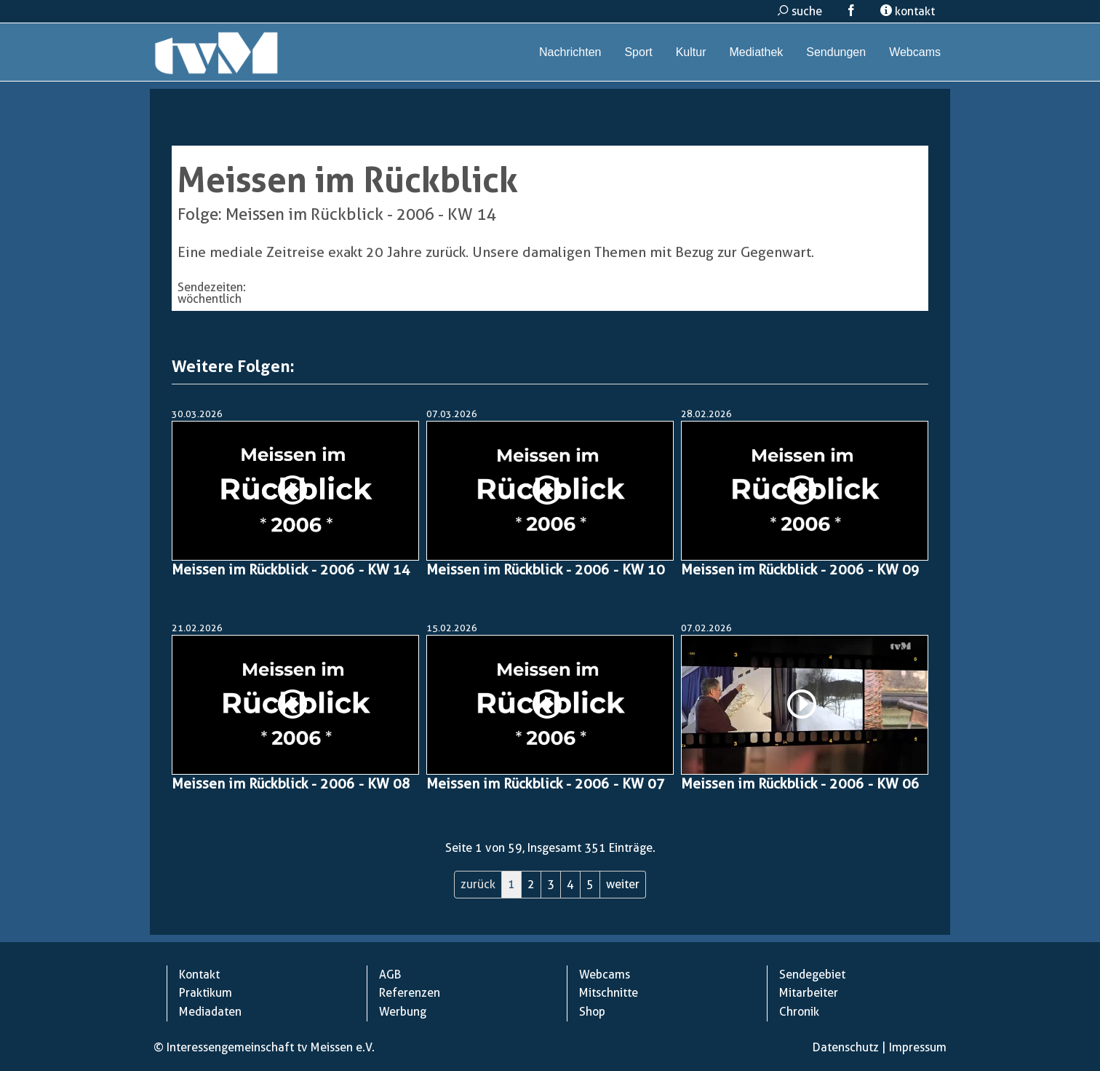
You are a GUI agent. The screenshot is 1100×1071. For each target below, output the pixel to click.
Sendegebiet (812, 974)
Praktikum (205, 993)
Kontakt (199, 974)
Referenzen (409, 993)
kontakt (907, 11)
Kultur (691, 52)
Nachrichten (570, 52)
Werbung (402, 1012)
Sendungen (836, 52)
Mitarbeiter (808, 993)
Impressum (917, 1047)
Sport (638, 52)
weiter (622, 884)
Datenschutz (846, 1047)
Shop (592, 1012)
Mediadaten (210, 1012)
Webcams (915, 52)
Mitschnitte (608, 993)
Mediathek (756, 52)
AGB (390, 974)
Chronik (799, 1012)
